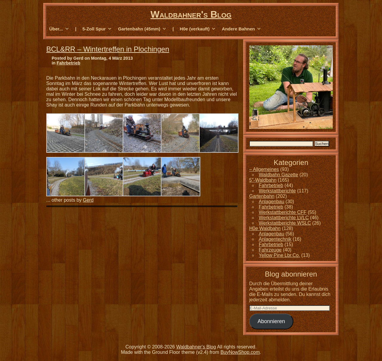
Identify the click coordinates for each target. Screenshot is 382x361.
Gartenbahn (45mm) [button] (142, 28)
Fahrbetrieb (68, 63)
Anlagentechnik (275, 239)
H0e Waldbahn (265, 228)
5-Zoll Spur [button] (97, 28)
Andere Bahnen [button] (241, 28)
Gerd (88, 200)
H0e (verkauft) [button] (198, 28)
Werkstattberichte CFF (282, 212)
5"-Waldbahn (262, 180)
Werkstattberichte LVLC (284, 217)
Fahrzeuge (270, 249)
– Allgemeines (264, 169)
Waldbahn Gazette (278, 174)
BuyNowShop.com (240, 352)
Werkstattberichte (277, 190)
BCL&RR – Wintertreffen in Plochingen (107, 49)
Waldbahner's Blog (190, 14)
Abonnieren (271, 321)
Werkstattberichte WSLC (285, 223)
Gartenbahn (262, 196)
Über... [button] (59, 28)
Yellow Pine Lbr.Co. (279, 255)
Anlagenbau (271, 201)
